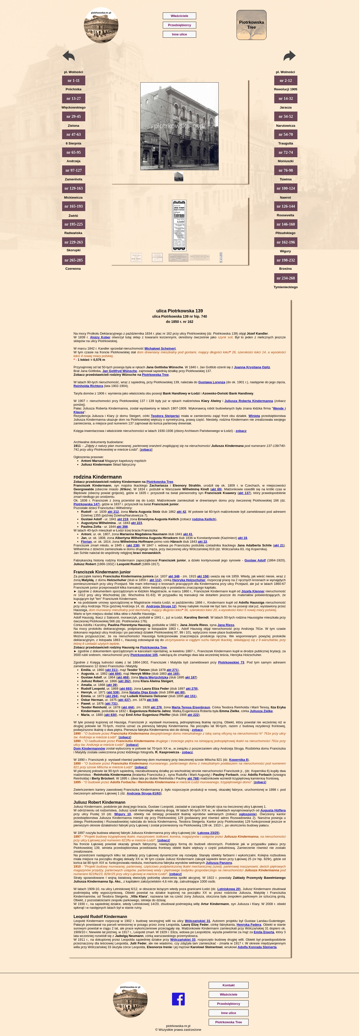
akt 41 (187, 534)
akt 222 (192, 715)
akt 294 (111, 696)
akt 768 (192, 778)
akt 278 (191, 688)
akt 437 (124, 700)
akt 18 (242, 538)
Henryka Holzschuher (188, 580)
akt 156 (202, 576)
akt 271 (172, 670)
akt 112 (155, 580)
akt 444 (127, 707)
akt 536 (112, 692)
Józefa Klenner (253, 591)
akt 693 (125, 688)
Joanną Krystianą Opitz (252, 367)
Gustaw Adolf (255, 560)
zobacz (241, 431)
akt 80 (179, 692)
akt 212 (113, 512)
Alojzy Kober (100, 337)
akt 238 (133, 545)
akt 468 (122, 677)
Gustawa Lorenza (211, 382)
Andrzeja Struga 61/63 (144, 793)
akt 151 (189, 696)
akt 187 (190, 677)
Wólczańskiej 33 (182, 939)
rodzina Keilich (203, 519)
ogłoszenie (247, 814)
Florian (86, 541)
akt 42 (181, 512)
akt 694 (114, 673)
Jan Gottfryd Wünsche (119, 371)
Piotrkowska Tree (155, 375)
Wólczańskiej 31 (197, 921)
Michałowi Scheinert (160, 348)
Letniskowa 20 (228, 889)
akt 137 (244, 493)
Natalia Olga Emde (143, 692)
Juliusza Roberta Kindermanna (249, 401)
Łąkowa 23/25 (207, 833)
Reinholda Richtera (88, 386)
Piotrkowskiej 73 (231, 662)
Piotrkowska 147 (86, 504)
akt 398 (122, 526)
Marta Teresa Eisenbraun (191, 707)
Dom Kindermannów (89, 748)
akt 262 (124, 681)
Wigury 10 (122, 814)
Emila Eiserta (264, 932)
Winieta (254, 416)
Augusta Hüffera (273, 810)
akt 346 (174, 576)
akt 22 (202, 541)
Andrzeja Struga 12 (161, 606)
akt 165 (173, 673)
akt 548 (152, 700)
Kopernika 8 (238, 760)
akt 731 (111, 703)
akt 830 (110, 715)
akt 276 (156, 707)
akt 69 (216, 489)
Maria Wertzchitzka (153, 677)
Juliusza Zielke (261, 711)
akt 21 (279, 545)
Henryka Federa (249, 924)
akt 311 (111, 670)
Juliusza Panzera (219, 863)
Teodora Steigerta (165, 416)
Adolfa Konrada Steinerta (257, 947)
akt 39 (111, 685)
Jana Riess (225, 625)
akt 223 (136, 523)
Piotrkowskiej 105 (144, 655)
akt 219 (122, 519)
